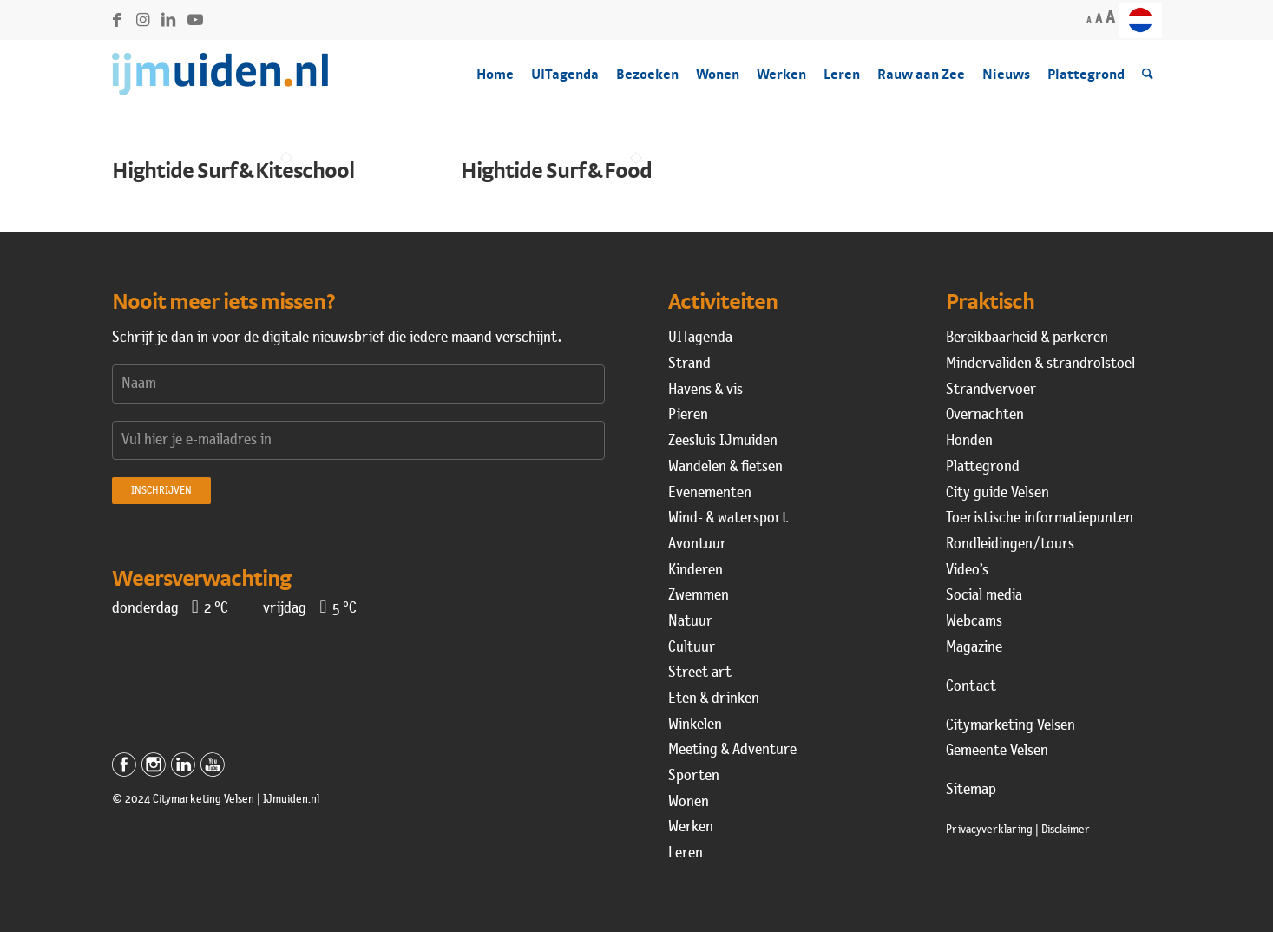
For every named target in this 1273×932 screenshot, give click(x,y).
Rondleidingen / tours (1010, 544)
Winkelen (695, 725)
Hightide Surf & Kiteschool (233, 170)
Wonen (688, 802)
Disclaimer (1065, 830)
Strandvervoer (991, 390)
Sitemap (971, 790)
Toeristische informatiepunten (1039, 518)
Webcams (974, 622)
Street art (700, 673)
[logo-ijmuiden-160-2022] (220, 74)
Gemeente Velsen (997, 751)
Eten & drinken (713, 699)
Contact (971, 687)
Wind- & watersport (728, 518)
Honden (969, 441)
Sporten (693, 776)
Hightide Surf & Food (556, 170)
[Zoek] (1147, 74)
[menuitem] (1140, 20)
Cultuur (691, 648)
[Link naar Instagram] (142, 20)
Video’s (967, 570)
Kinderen (695, 570)
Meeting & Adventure (732, 750)
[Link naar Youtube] (195, 20)
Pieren (688, 415)
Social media (984, 595)
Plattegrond (983, 467)
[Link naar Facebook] (116, 20)
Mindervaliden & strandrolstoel (1040, 364)
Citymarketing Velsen (1010, 726)
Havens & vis (705, 390)
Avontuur (697, 544)
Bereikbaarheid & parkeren (1027, 338)
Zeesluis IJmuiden (723, 441)
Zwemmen (698, 595)
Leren (685, 853)
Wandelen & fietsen (725, 467)
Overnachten (985, 415)
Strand (689, 364)
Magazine (974, 648)
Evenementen (709, 493)
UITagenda (700, 338)
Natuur (690, 622)
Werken (690, 827)
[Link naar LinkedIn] (168, 20)
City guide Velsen (997, 493)
